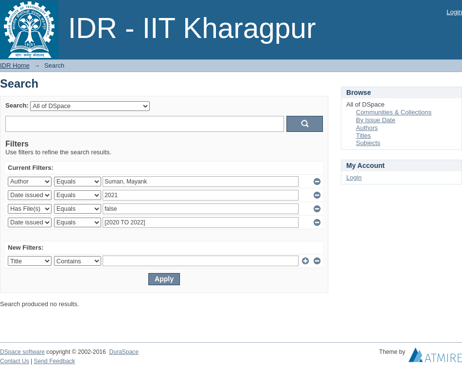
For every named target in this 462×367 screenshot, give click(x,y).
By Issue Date (375, 120)
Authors (367, 127)
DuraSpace (123, 352)
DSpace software (22, 352)
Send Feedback (54, 361)
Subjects (368, 143)
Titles (363, 135)
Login (454, 12)
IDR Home (15, 65)
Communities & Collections (393, 112)
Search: (17, 105)
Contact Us (14, 361)
